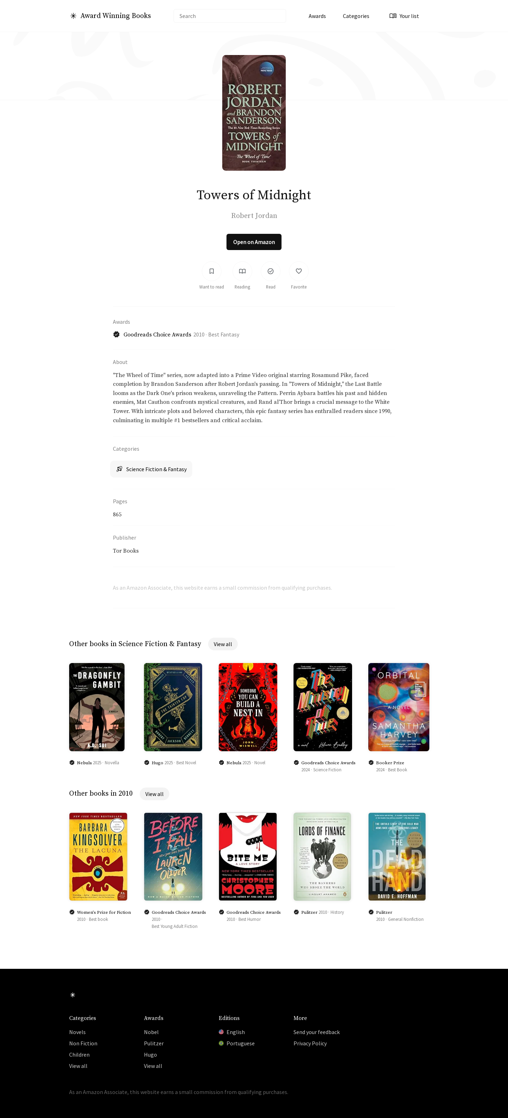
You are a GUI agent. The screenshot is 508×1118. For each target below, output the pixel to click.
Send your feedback (317, 1031)
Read (271, 287)
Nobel (151, 1031)
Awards (317, 15)
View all (223, 645)
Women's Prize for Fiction (104, 913)
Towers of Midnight (254, 195)
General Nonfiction (406, 920)
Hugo (157, 763)
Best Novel (186, 763)
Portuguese (237, 1043)
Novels (77, 1031)
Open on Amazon (254, 242)
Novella (112, 763)
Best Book (397, 770)
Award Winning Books (115, 16)
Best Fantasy (223, 335)
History (337, 913)
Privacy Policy (310, 1043)
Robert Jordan (254, 216)
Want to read (211, 287)
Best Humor (249, 920)
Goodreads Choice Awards (157, 335)
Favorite (299, 287)
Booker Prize (390, 763)
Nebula (84, 763)
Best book (98, 920)
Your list (404, 16)
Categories (356, 15)
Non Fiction (83, 1043)
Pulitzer (309, 913)
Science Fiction (327, 770)
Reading (242, 287)
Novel (259, 763)
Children (79, 1054)
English (232, 1031)
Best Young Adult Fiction (175, 927)
